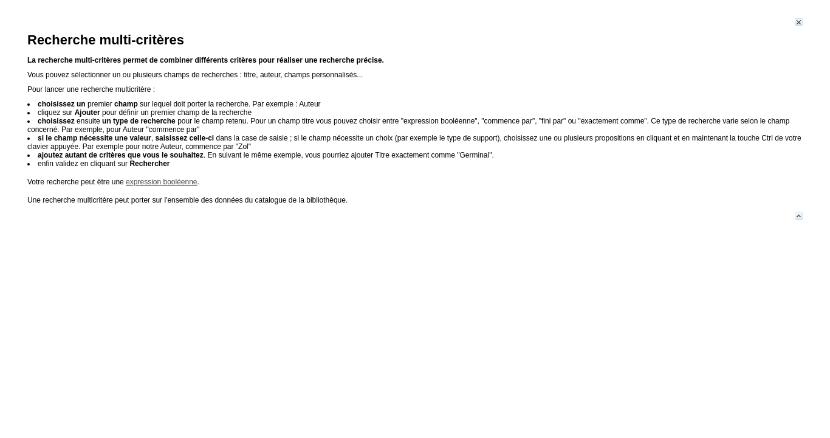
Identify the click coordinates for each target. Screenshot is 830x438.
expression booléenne (161, 182)
